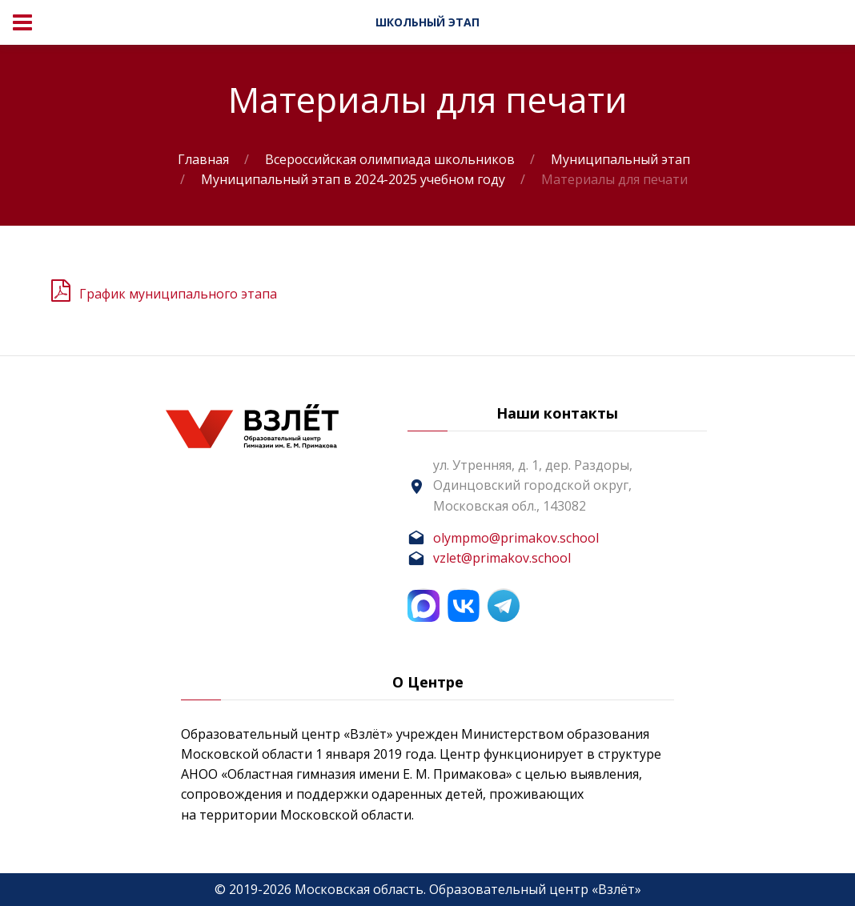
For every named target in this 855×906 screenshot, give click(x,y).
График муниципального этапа (178, 294)
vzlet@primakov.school (502, 558)
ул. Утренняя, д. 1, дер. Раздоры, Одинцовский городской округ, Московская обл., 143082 (532, 485)
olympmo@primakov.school (516, 538)
